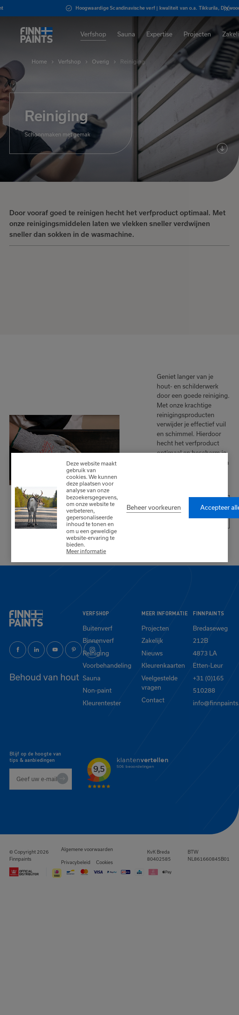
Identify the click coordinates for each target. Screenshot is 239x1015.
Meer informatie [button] (86, 551)
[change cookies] (153, 507)
